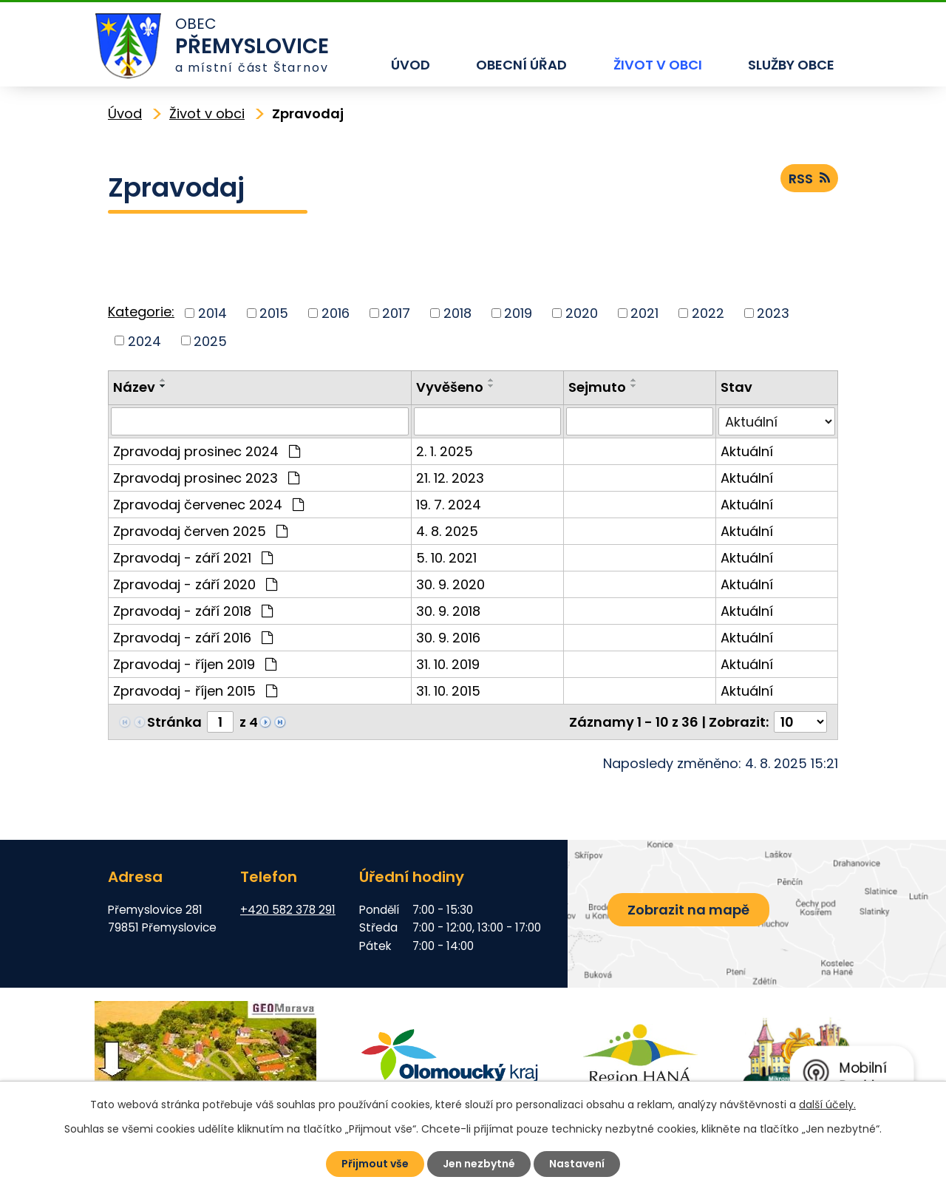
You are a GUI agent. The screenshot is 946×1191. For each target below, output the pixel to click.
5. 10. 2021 (446, 558)
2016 (335, 313)
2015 (273, 313)
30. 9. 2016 (448, 637)
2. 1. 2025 (444, 451)
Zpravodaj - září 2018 (193, 611)
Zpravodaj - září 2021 (193, 558)
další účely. (827, 1104)
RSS (809, 178)
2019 (518, 313)
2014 (212, 313)
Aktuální (747, 451)
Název (134, 387)
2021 (644, 313)
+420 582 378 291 (288, 909)
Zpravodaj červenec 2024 (208, 504)
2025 (210, 340)
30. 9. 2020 (450, 584)
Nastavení (577, 1163)
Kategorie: (141, 311)
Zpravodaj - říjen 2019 (194, 664)
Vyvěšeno (449, 387)
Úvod (410, 64)
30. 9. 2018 (448, 611)
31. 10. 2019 (448, 664)
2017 (396, 313)
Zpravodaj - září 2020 (195, 584)
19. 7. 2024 (448, 504)
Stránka (174, 722)
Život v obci (657, 64)
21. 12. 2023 (450, 478)
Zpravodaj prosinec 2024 (206, 451)
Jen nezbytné (479, 1163)
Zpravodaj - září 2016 (193, 637)
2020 (581, 313)
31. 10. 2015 (448, 691)
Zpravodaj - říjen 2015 (195, 691)
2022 (708, 313)
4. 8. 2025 (447, 531)
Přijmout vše (375, 1163)
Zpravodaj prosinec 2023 (206, 478)
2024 (144, 340)
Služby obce (791, 64)
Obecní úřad (521, 64)
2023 (773, 313)
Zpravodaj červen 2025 (200, 531)
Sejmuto (597, 387)
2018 (457, 313)
